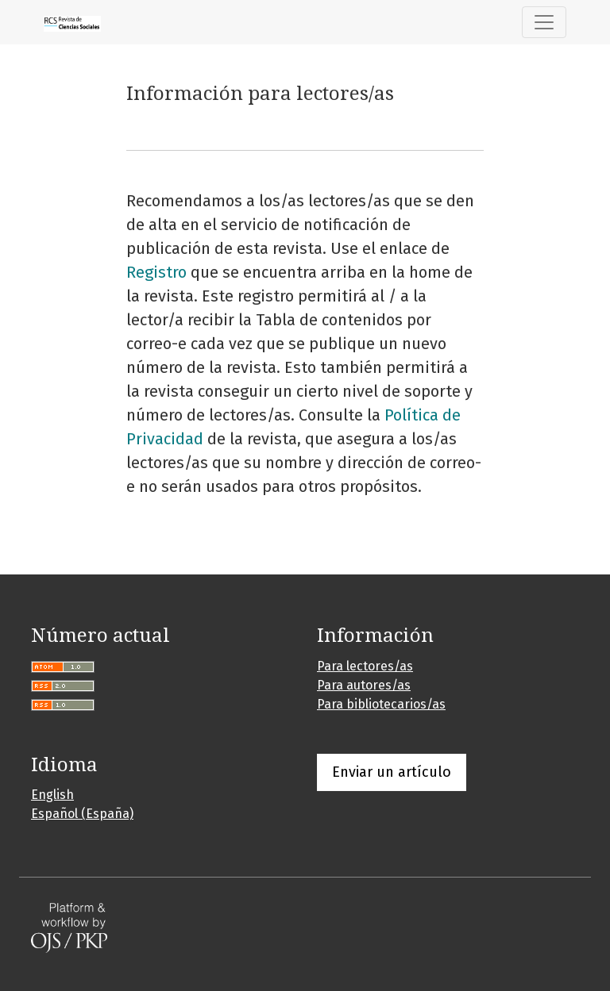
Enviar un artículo (391, 772)
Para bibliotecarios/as (381, 704)
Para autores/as (364, 685)
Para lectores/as (365, 666)
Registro (156, 272)
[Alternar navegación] (544, 22)
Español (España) (82, 813)
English (52, 794)
